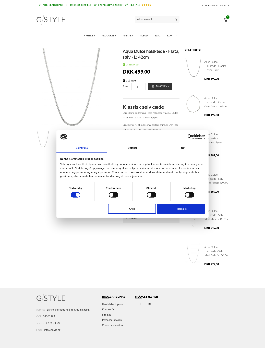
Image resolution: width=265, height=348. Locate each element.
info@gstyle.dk (52, 329)
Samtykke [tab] (82, 147)
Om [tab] (183, 147)
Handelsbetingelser (113, 304)
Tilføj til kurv (160, 86)
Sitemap (106, 314)
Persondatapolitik (112, 319)
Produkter (109, 35)
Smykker (133, 218)
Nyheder (89, 35)
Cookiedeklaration (112, 325)
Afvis (132, 208)
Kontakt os (108, 309)
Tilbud (144, 35)
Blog (157, 35)
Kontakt (172, 35)
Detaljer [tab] (132, 147)
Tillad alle (181, 208)
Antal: (126, 86)
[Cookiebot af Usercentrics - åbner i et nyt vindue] (190, 136)
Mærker (128, 35)
